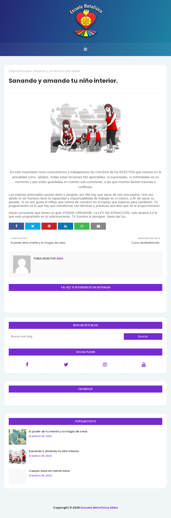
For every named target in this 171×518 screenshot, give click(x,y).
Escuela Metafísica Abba (99, 508)
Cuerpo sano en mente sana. (49, 471)
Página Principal (19, 71)
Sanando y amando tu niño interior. (54, 451)
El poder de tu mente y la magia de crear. (58, 431)
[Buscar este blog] (66, 336)
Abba (59, 258)
